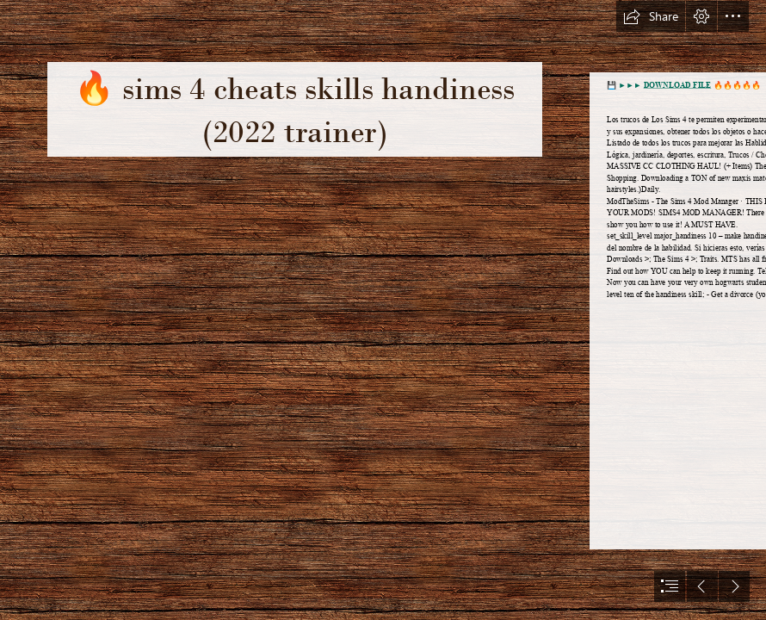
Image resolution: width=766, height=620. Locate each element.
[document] (383, 310)
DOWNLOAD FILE (677, 85)
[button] (650, 16)
